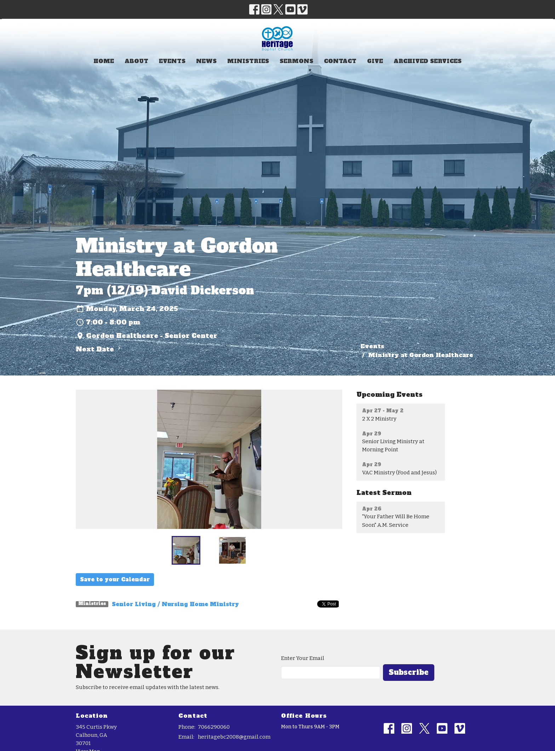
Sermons (296, 61)
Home (103, 61)
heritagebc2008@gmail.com (234, 737)
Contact (340, 61)
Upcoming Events (389, 394)
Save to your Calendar (115, 579)
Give (375, 61)
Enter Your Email (302, 658)
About (136, 61)
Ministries (248, 61)
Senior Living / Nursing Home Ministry (175, 604)
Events (172, 61)
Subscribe (409, 672)
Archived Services (428, 61)
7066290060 (214, 727)
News (206, 61)
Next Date (99, 349)
